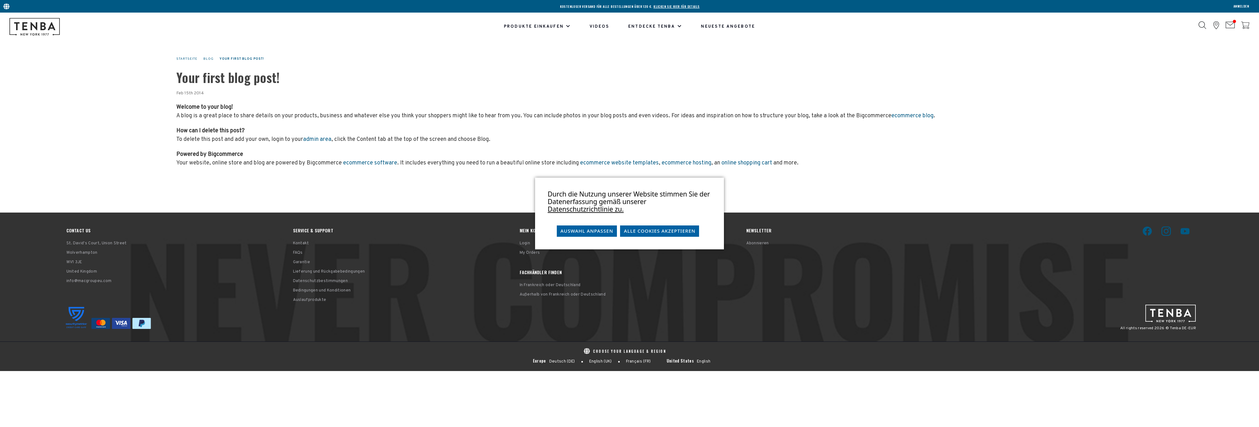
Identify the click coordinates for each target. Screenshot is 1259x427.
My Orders (530, 252)
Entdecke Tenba (655, 26)
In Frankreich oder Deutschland (550, 285)
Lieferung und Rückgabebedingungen (329, 271)
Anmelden (1241, 6)
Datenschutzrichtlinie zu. (586, 209)
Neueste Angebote (728, 26)
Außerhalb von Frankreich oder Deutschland (563, 294)
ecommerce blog (912, 115)
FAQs (298, 252)
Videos (599, 26)
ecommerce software (370, 163)
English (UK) (600, 361)
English (703, 361)
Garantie (301, 262)
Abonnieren (757, 243)
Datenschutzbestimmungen (320, 281)
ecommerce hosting (686, 163)
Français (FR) (638, 361)
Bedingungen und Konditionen (322, 290)
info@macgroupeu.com (89, 281)
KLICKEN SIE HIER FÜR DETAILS (676, 6)
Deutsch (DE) (562, 361)
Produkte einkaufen (537, 26)
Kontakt (301, 243)
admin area (317, 139)
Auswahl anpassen (587, 231)
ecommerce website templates (619, 163)
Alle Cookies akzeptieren (659, 231)
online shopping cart (746, 163)
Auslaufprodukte (309, 299)
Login (525, 243)
